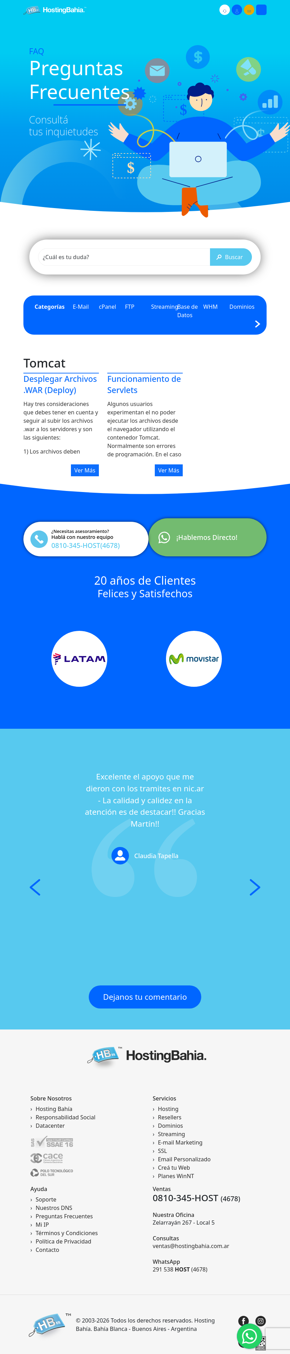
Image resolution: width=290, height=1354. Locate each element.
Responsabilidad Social (65, 1117)
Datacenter (50, 1125)
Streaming (164, 307)
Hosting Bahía (54, 1109)
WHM (210, 307)
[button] (35, 887)
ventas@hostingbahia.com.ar (191, 1246)
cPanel (107, 307)
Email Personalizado (184, 1159)
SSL (162, 1151)
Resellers (169, 1117)
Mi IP (42, 1224)
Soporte (46, 1199)
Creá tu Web (174, 1167)
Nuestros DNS (54, 1208)
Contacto (47, 1250)
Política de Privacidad (63, 1241)
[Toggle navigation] (261, 10)
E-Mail (81, 307)
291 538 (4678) (180, 1269)
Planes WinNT (176, 1176)
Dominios (242, 307)
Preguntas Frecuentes (64, 1216)
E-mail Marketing (180, 1142)
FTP (130, 307)
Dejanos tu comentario (145, 996)
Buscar (229, 257)
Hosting (168, 1109)
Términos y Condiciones (67, 1233)
